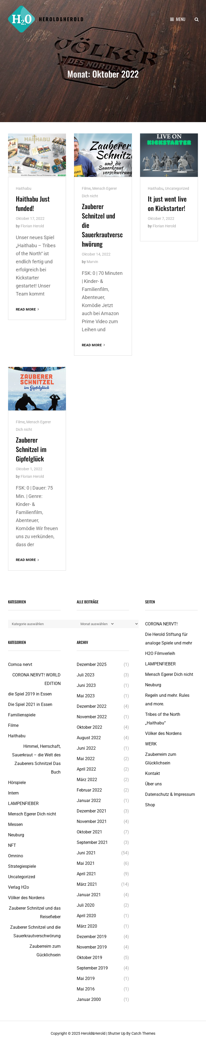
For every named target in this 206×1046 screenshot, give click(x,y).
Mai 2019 (86, 978)
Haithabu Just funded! (33, 203)
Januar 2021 (89, 894)
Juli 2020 (85, 905)
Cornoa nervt (20, 664)
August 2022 (89, 737)
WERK (151, 743)
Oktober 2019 (89, 957)
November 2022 (92, 716)
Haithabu (23, 188)
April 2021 (86, 873)
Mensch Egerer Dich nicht (32, 814)
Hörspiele (17, 782)
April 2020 (86, 915)
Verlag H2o (18, 887)
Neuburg (16, 834)
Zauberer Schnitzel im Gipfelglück (31, 449)
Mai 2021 (86, 863)
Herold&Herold (61, 19)
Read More (28, 309)
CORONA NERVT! (161, 623)
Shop (150, 804)
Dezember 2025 (91, 664)
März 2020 (87, 926)
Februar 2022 (89, 790)
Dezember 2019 (91, 936)
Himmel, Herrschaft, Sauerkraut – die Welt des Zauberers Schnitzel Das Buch (36, 759)
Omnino (15, 855)
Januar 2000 (89, 999)
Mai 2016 (86, 989)
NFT (12, 845)
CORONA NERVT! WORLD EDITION (36, 679)
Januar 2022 (89, 800)
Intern (13, 793)
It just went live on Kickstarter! (167, 203)
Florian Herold (32, 226)
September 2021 (92, 842)
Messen (15, 824)
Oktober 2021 (89, 831)
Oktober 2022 (89, 727)
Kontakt (152, 773)
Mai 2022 (86, 758)
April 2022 (86, 769)
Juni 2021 (86, 852)
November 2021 (92, 821)
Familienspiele (21, 714)
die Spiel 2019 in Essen (30, 694)
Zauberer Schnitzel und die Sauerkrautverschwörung (35, 931)
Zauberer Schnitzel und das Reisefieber (35, 912)
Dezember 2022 (91, 706)
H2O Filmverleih (160, 653)
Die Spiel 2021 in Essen (30, 704)
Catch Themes (143, 1033)
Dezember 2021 (91, 811)
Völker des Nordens (26, 897)
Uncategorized (177, 188)
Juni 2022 (86, 748)
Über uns (153, 783)
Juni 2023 (86, 685)
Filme (86, 188)
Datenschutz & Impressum (170, 794)
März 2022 (87, 779)
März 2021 (87, 884)
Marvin (92, 262)
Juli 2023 (85, 674)
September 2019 (92, 968)
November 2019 (92, 947)
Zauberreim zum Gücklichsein (45, 950)
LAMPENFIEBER (23, 803)
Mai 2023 (86, 695)
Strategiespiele (22, 866)
